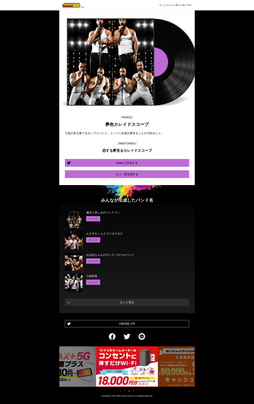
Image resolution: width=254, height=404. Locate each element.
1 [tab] (121, 391)
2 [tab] (125, 391)
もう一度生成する (127, 174)
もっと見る (127, 302)
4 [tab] (133, 391)
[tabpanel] (127, 367)
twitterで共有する (127, 162)
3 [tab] (129, 391)
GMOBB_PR (127, 323)
